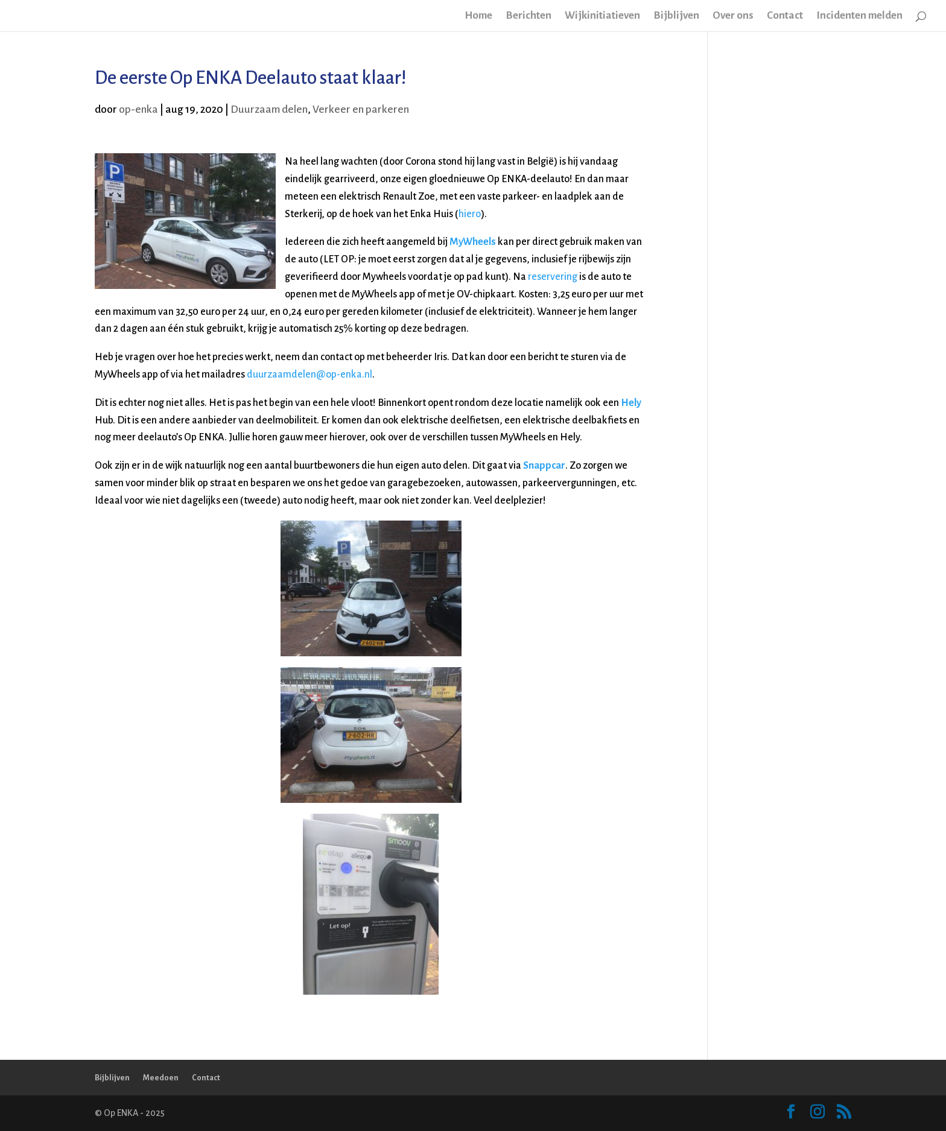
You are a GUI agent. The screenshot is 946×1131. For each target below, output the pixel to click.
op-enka (138, 109)
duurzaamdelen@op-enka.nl (309, 374)
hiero (470, 214)
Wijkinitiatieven (602, 16)
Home (478, 16)
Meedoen (161, 1078)
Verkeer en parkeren (361, 109)
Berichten (528, 16)
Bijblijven (676, 16)
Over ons (733, 16)
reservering (552, 276)
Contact (785, 16)
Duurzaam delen (269, 109)
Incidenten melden (859, 16)
